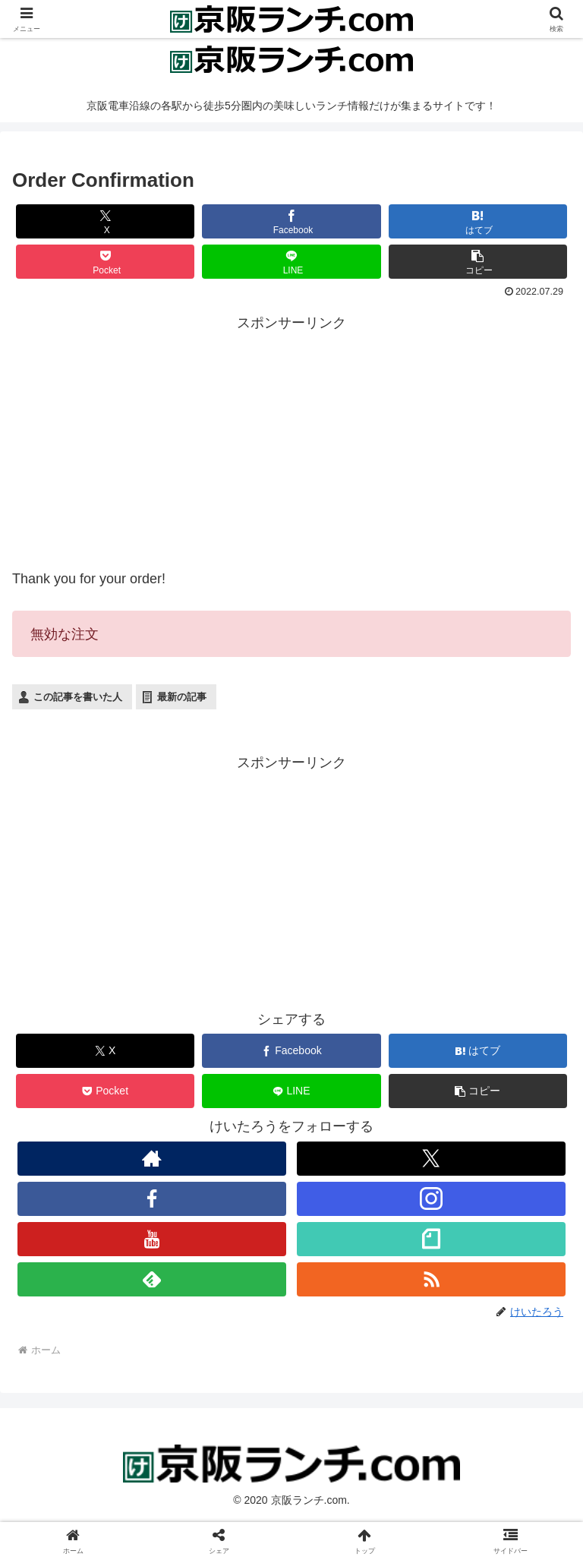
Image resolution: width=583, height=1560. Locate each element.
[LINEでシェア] (291, 262)
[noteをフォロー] (431, 1239)
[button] (478, 262)
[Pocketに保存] (105, 262)
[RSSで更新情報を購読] (431, 1279)
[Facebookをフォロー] (151, 1199)
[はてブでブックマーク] (478, 221)
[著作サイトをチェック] (151, 1159)
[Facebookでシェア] (291, 221)
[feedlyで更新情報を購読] (151, 1279)
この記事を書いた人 (77, 697)
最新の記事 (181, 697)
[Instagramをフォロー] (431, 1199)
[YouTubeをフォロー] (151, 1239)
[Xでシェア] (105, 221)
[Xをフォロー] (431, 1159)
